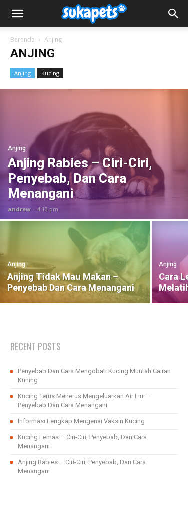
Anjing (22, 73)
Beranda (22, 39)
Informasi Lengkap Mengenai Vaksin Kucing (81, 421)
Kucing (50, 73)
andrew (19, 209)
